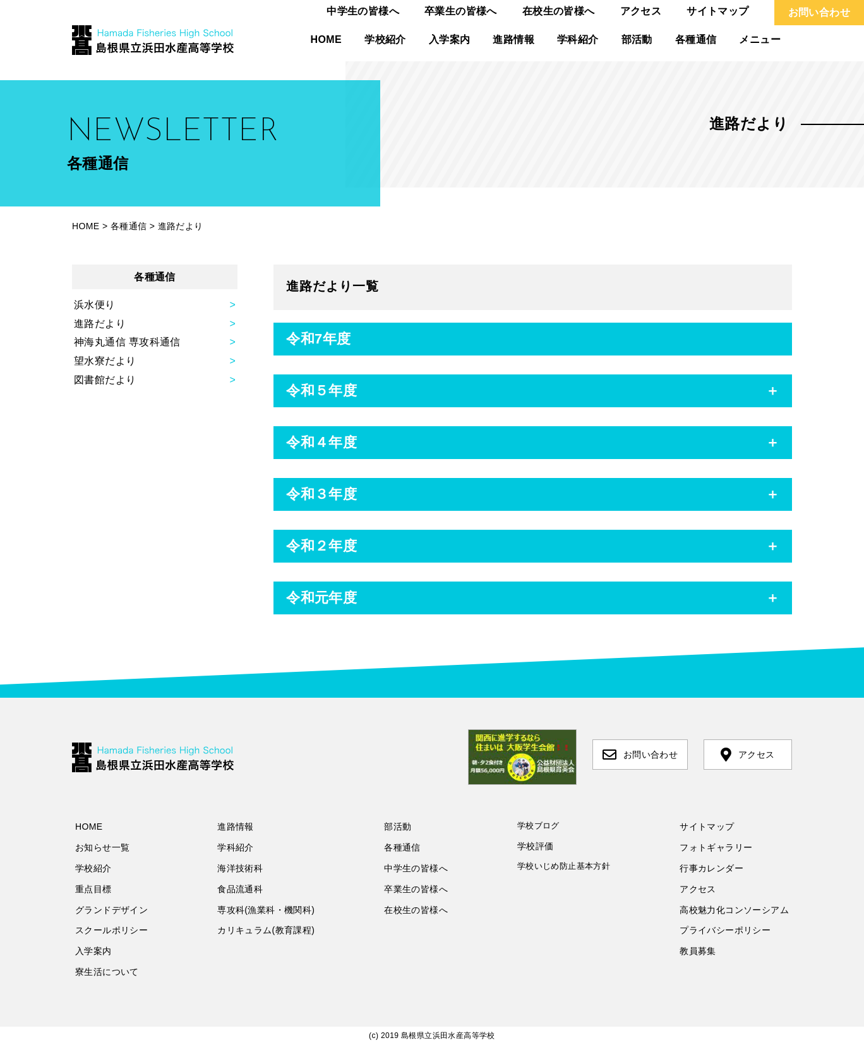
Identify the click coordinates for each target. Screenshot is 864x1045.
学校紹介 (385, 39)
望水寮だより (105, 360)
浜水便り (95, 304)
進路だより (100, 323)
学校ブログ (538, 825)
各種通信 (696, 39)
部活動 (636, 39)
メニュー (760, 39)
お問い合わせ (819, 12)
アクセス (641, 11)
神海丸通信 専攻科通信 (127, 342)
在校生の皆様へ (558, 11)
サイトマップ (717, 11)
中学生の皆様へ (363, 11)
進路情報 (513, 39)
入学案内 (450, 39)
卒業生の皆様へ (460, 11)
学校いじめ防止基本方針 (563, 866)
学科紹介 (578, 39)
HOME (326, 39)
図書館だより (105, 379)
